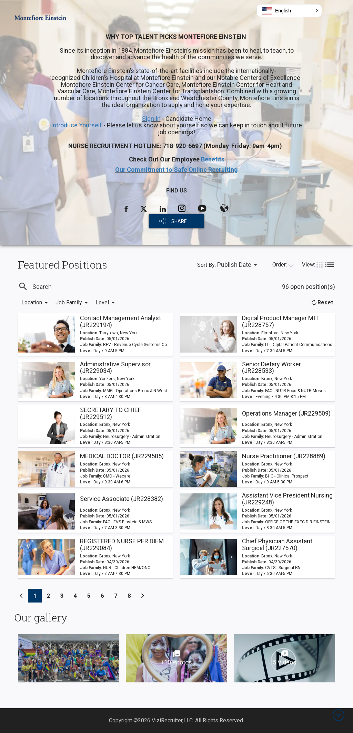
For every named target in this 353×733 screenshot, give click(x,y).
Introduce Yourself (77, 125)
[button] (289, 10)
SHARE (179, 221)
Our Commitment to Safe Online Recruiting (176, 169)
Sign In (151, 118)
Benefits (212, 159)
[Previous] (21, 596)
